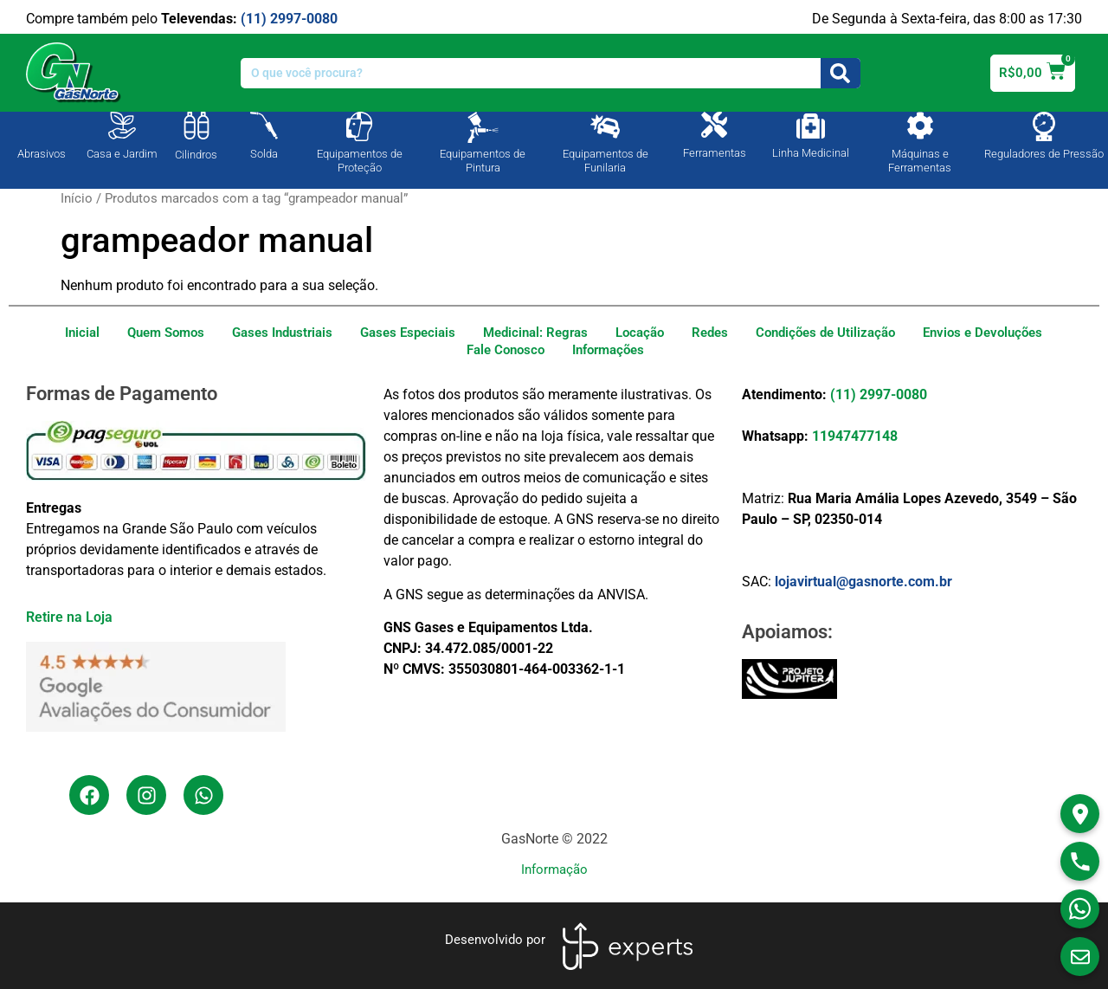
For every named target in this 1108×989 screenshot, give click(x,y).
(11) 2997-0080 (289, 18)
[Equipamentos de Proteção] (359, 126)
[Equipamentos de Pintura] (483, 127)
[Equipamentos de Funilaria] (605, 126)
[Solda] (264, 125)
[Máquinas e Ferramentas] (920, 125)
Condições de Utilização (825, 332)
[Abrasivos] (41, 124)
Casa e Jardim (122, 153)
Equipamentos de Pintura (482, 160)
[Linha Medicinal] (810, 126)
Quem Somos (165, 332)
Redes (710, 332)
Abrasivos (41, 153)
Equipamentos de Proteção (360, 160)
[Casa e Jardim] (122, 125)
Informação (554, 869)
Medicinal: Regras (535, 332)
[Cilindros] (196, 125)
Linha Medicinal (810, 152)
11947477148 (855, 436)
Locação (639, 332)
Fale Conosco (505, 350)
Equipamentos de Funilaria (605, 160)
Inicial (82, 332)
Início (77, 198)
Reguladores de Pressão (1044, 153)
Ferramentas (714, 152)
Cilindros (196, 154)
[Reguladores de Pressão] (1044, 126)
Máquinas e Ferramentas (919, 160)
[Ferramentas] (714, 125)
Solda (264, 153)
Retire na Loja (69, 617)
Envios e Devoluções (982, 332)
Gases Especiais (407, 332)
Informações (608, 350)
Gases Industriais (282, 332)
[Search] (840, 73)
